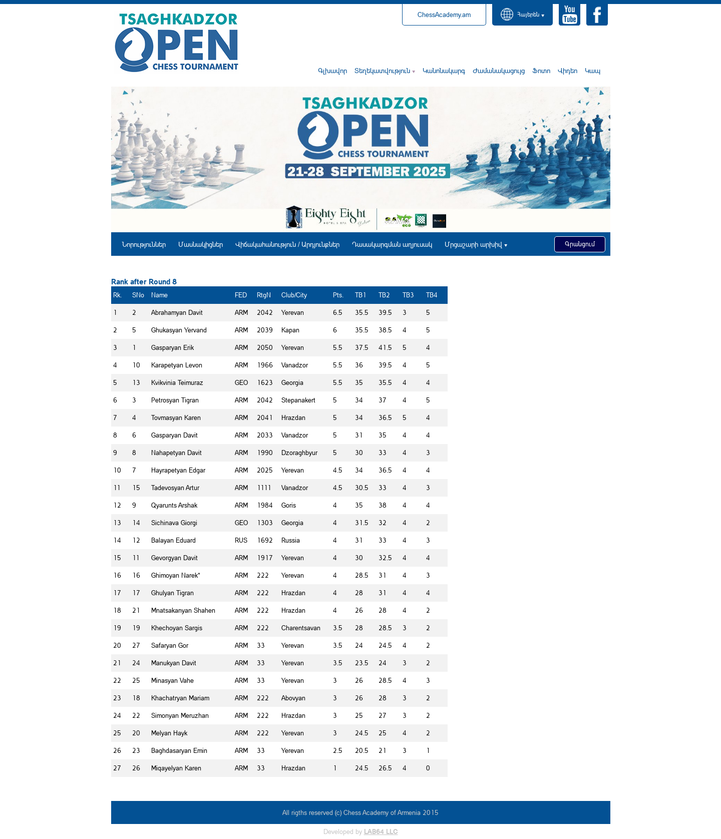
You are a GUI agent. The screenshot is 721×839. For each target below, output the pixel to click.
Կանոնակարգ (444, 70)
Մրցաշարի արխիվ (473, 244)
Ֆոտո (541, 70)
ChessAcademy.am (444, 15)
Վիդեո (567, 70)
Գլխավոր (332, 70)
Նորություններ (144, 244)
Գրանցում (580, 244)
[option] (360, 159)
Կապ (592, 70)
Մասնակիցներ (200, 244)
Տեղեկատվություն (382, 70)
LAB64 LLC (381, 831)
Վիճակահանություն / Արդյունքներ (287, 244)
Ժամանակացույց (499, 70)
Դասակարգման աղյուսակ (392, 244)
